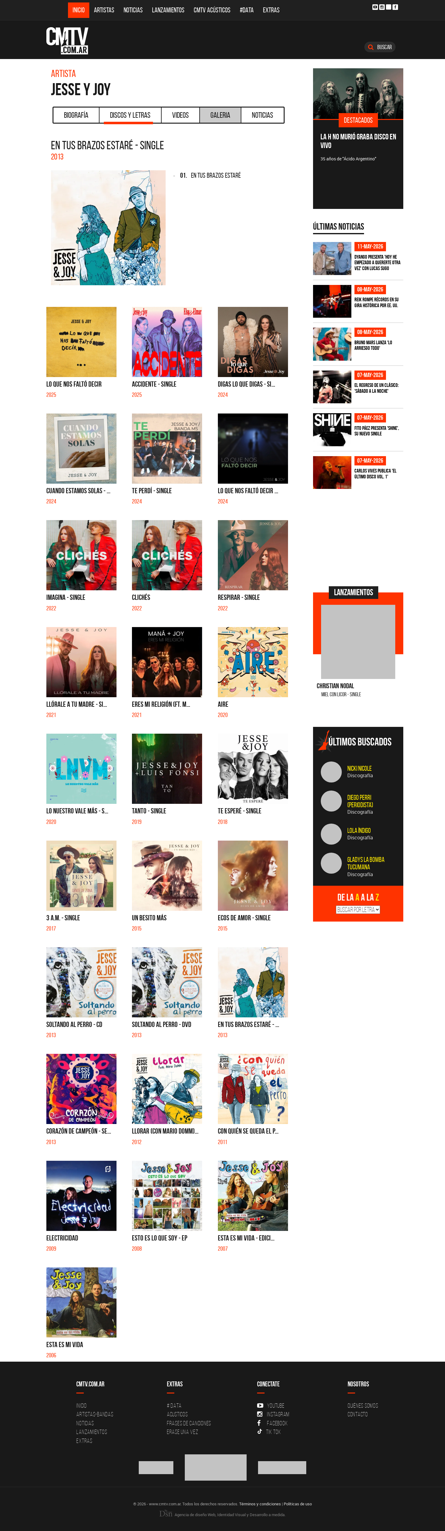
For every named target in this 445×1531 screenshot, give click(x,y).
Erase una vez (182, 1431)
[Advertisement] (359, 536)
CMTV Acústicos (212, 10)
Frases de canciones (189, 1423)
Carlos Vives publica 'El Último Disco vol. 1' (375, 473)
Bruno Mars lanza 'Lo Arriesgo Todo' (373, 345)
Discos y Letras (128, 117)
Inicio (79, 10)
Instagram (273, 1414)
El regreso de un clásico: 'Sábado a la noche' (376, 388)
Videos (180, 115)
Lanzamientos (168, 10)
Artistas (104, 10)
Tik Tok (269, 1431)
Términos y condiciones (260, 1504)
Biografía (76, 115)
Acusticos (177, 1414)
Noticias (133, 10)
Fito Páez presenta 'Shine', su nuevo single (376, 431)
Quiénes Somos (363, 1405)
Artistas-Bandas (94, 1414)
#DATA (247, 10)
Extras (271, 10)
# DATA (174, 1405)
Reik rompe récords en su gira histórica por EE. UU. (376, 302)
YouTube (270, 1405)
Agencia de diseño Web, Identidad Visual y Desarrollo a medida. (222, 1514)
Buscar (380, 47)
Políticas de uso (298, 1504)
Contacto (358, 1414)
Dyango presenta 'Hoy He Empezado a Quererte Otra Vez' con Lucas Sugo (377, 262)
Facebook (272, 1423)
